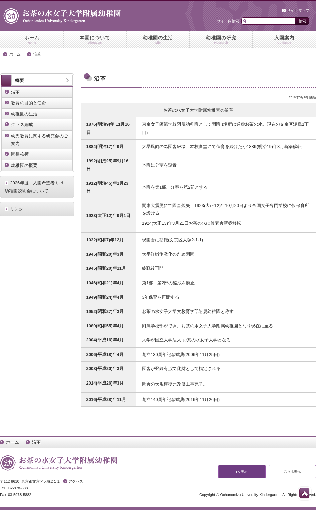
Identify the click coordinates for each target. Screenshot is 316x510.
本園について (95, 40)
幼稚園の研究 (221, 40)
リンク (16, 208)
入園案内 (284, 40)
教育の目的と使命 (28, 102)
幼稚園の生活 (158, 40)
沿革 (37, 54)
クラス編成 (22, 124)
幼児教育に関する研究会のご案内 (39, 139)
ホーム (32, 40)
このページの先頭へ (304, 493)
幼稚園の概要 (24, 165)
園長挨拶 (20, 154)
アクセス (75, 481)
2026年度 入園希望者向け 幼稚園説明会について (36, 186)
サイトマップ (298, 10)
